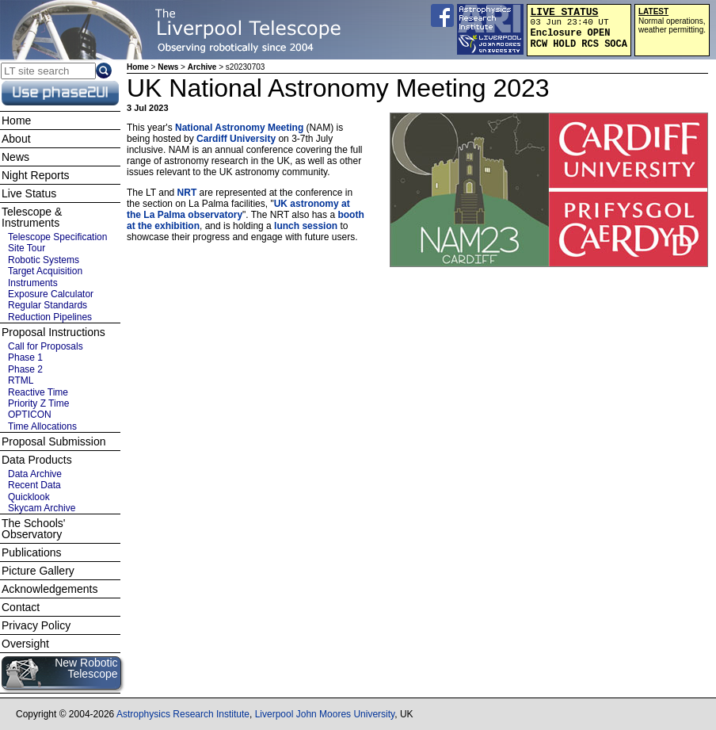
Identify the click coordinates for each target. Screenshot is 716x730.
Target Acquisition (45, 271)
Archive (202, 67)
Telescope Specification (57, 237)
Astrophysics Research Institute (182, 714)
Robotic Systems (43, 260)
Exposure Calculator (50, 294)
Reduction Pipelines (50, 317)
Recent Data (34, 485)
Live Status (29, 193)
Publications (32, 552)
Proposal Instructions (53, 332)
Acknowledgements (49, 589)
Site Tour (26, 248)
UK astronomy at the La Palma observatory (238, 209)
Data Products (37, 459)
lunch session (305, 225)
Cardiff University (236, 138)
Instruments (33, 283)
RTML (20, 380)
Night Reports (36, 175)
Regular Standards (47, 305)
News (168, 67)
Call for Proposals (45, 346)
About (16, 138)
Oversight (25, 643)
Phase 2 (25, 369)
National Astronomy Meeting (239, 127)
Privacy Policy (36, 625)
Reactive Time (38, 392)
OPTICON (29, 414)
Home (138, 67)
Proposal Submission (54, 441)
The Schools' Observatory (34, 529)
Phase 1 (25, 357)
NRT (187, 192)
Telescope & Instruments (32, 217)
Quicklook (29, 497)
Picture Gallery (38, 570)
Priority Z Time (38, 403)
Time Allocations (42, 426)
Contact (21, 607)
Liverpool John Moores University (325, 714)
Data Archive (35, 474)
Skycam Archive (41, 508)
